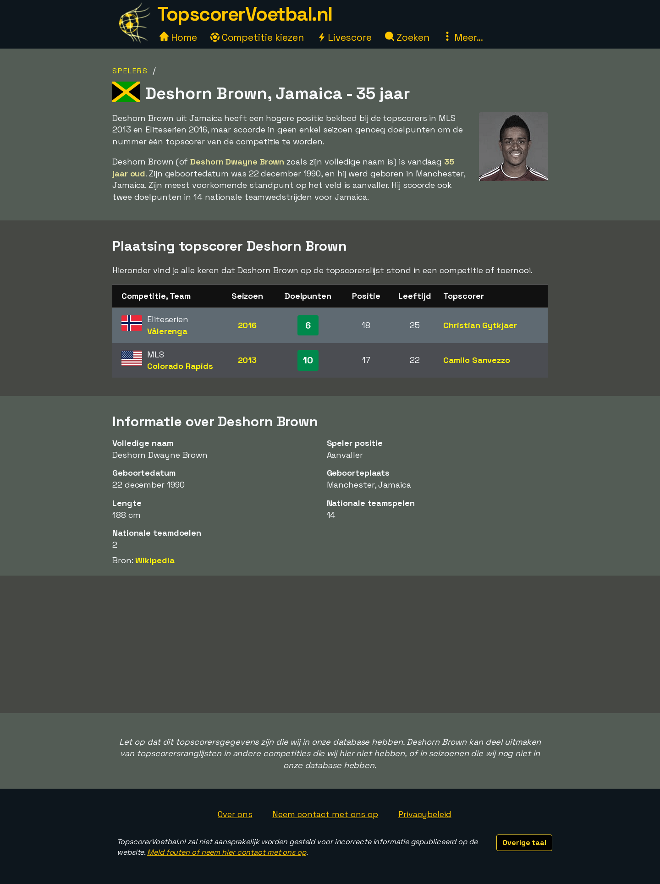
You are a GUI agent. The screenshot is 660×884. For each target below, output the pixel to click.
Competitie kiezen (257, 37)
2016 (247, 325)
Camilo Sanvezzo (476, 360)
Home (178, 37)
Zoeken (407, 37)
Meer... (463, 37)
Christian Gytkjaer (480, 325)
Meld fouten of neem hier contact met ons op (226, 852)
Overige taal (524, 842)
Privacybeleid (424, 814)
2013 (247, 360)
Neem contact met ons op (325, 814)
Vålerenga (167, 331)
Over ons (235, 814)
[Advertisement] (330, 644)
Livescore (344, 37)
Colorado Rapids (180, 366)
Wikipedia (154, 560)
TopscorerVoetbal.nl (244, 14)
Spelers (130, 71)
